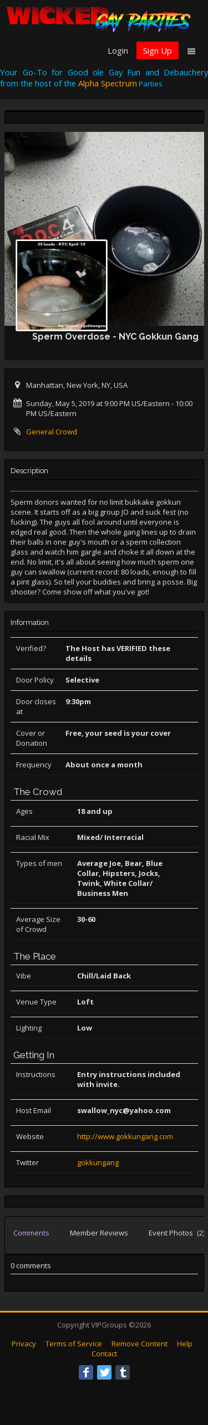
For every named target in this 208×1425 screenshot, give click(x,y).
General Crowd (51, 432)
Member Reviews (99, 1233)
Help (184, 1344)
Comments (31, 1233)
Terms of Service (73, 1344)
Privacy (24, 1344)
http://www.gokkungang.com (125, 1136)
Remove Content (139, 1344)
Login (118, 50)
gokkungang (98, 1162)
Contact (104, 1354)
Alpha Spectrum (107, 83)
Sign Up (157, 50)
